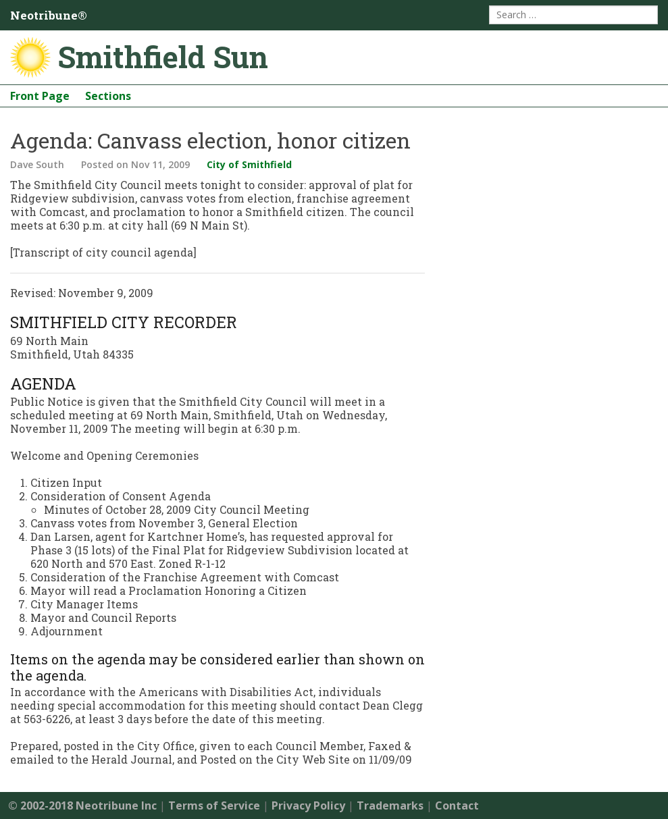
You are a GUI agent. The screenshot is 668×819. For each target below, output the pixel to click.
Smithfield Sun (162, 56)
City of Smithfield (249, 164)
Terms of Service (214, 805)
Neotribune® (48, 15)
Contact (457, 805)
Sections (108, 95)
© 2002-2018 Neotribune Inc (82, 805)
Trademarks (390, 805)
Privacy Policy (308, 805)
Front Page (40, 95)
